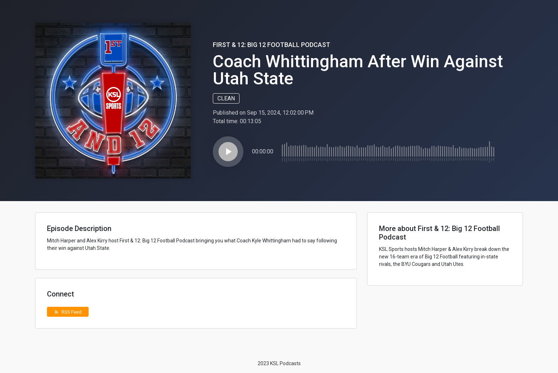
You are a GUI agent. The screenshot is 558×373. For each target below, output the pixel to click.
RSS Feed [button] (67, 312)
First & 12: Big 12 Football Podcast (271, 44)
